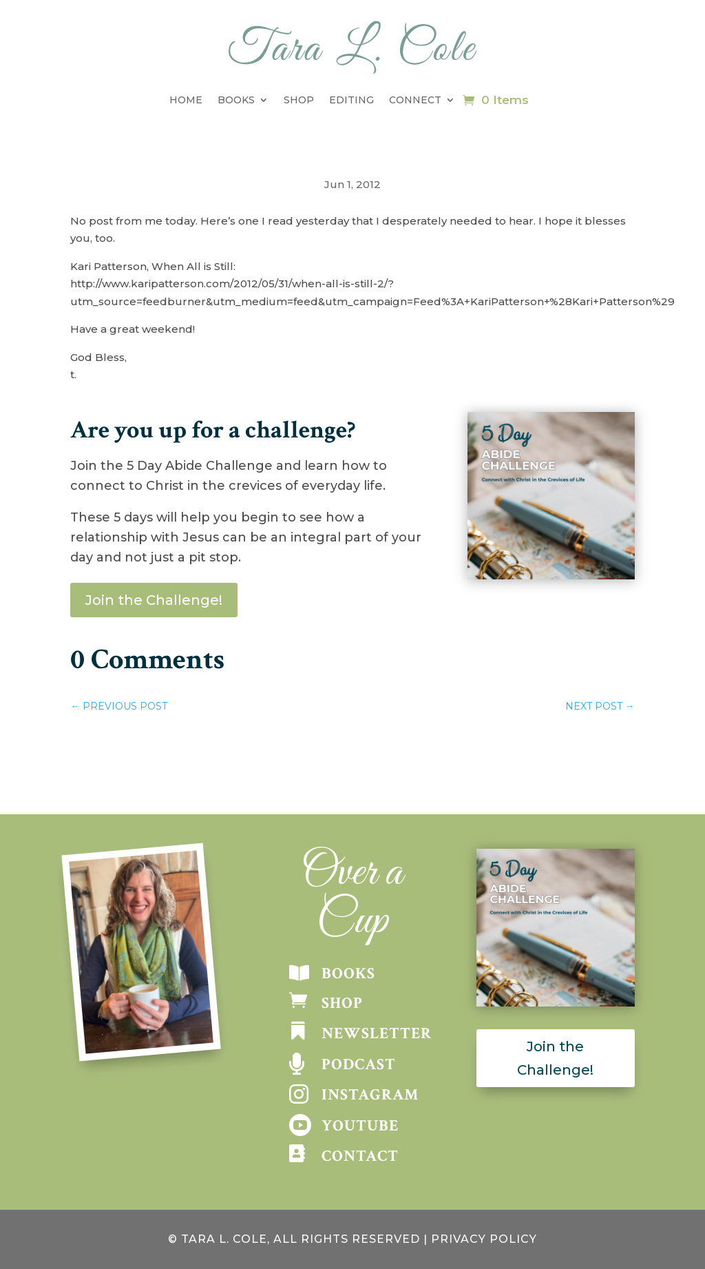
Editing (351, 100)
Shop (299, 100)
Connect (415, 100)
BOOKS (348, 973)
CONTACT (360, 1156)
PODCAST (359, 1064)
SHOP (342, 1003)
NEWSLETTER (377, 1033)
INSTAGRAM (370, 1094)
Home (185, 100)
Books (236, 100)
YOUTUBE (360, 1125)
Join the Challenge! (153, 600)
